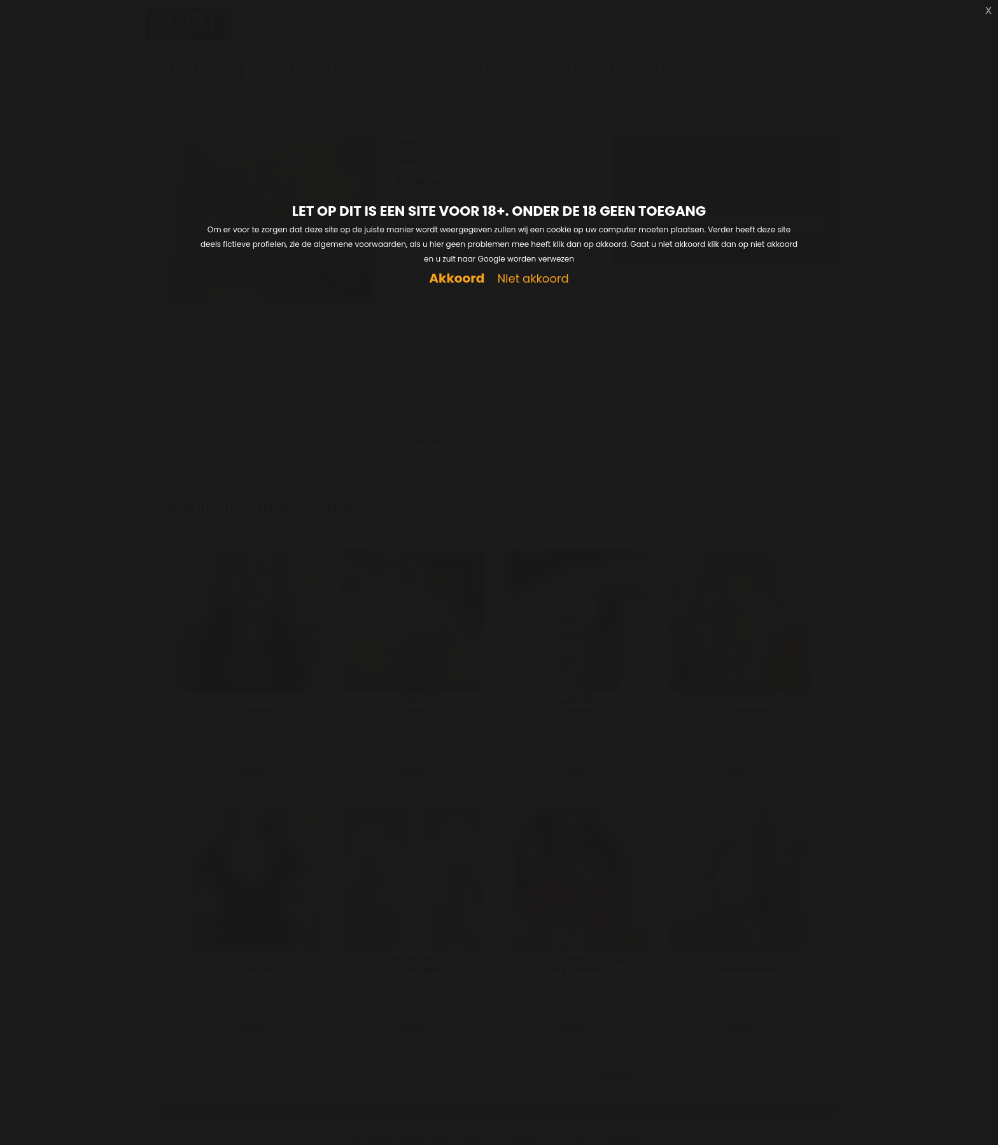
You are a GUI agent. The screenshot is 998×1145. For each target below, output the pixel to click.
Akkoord (456, 278)
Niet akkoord (532, 279)
